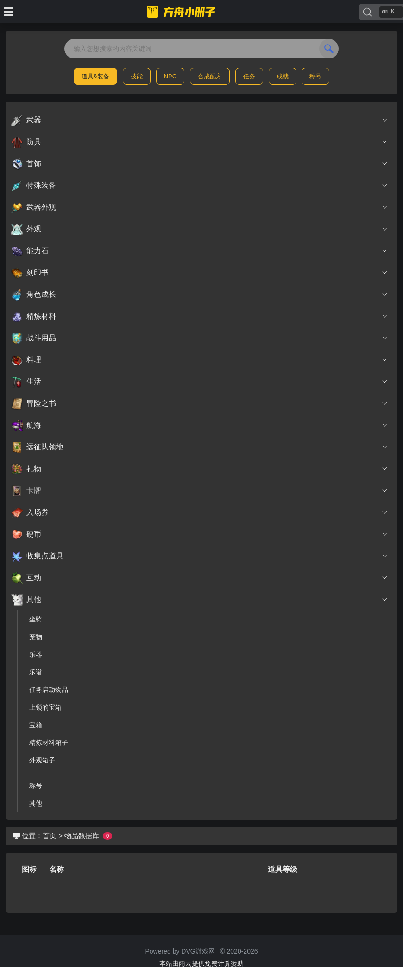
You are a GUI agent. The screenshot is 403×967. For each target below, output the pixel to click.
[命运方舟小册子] (182, 11)
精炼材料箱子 (48, 742)
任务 (249, 76)
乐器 (35, 654)
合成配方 (210, 76)
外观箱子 (42, 760)
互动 (199, 578)
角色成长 (199, 294)
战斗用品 (199, 338)
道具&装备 (96, 76)
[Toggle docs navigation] (8, 11)
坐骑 (35, 619)
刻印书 (199, 273)
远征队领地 (199, 447)
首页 (50, 835)
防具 (199, 142)
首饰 (199, 164)
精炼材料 (199, 316)
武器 (199, 120)
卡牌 (199, 491)
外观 (199, 229)
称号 (315, 76)
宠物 (35, 636)
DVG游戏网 (197, 951)
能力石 (199, 251)
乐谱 (35, 672)
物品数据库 (81, 835)
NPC (170, 76)
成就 (283, 76)
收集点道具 (199, 556)
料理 (199, 360)
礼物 (199, 469)
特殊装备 (199, 185)
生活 (199, 382)
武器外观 (199, 207)
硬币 (199, 534)
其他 (199, 600)
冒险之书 (199, 403)
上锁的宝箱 (45, 707)
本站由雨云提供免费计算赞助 (201, 963)
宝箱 (35, 725)
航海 (199, 425)
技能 (137, 76)
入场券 (199, 512)
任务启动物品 (48, 689)
